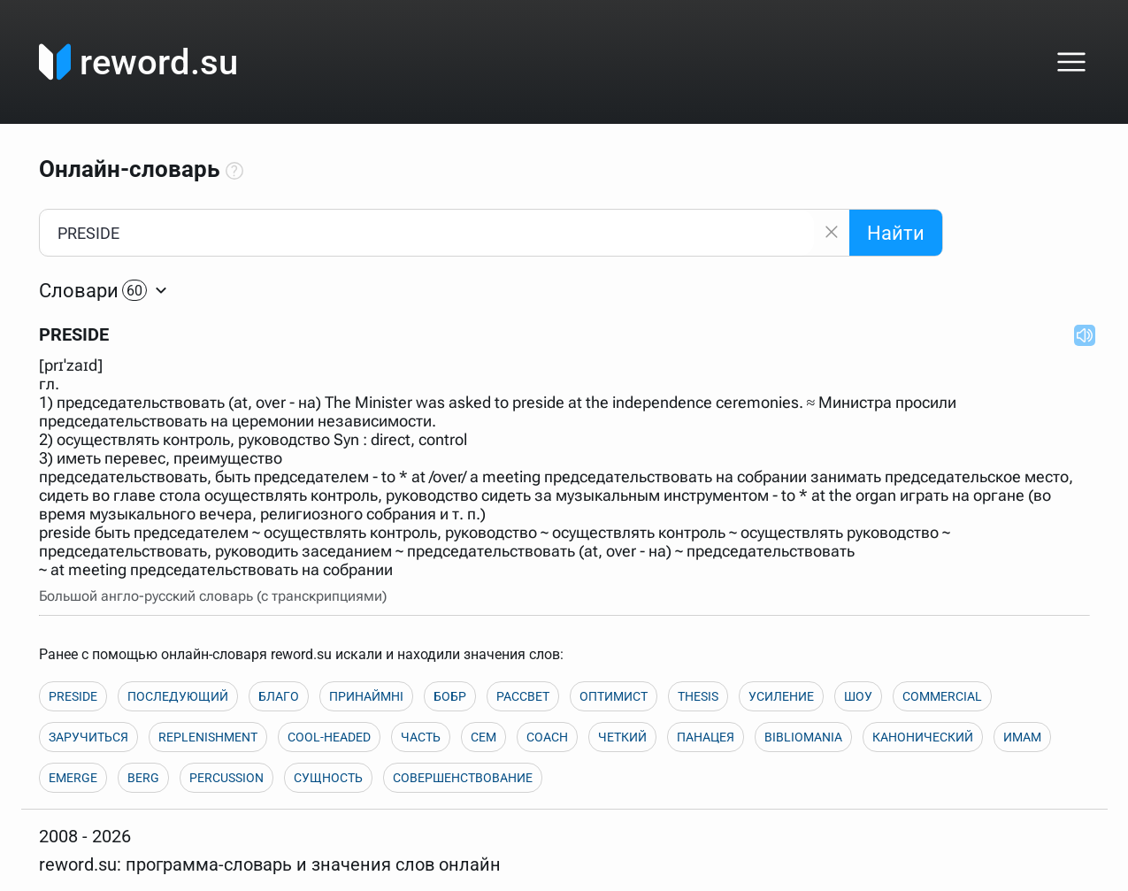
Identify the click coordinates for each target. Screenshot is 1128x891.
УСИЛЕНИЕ (781, 696)
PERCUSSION (226, 778)
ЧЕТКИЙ (622, 737)
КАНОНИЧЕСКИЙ (922, 737)
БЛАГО (278, 696)
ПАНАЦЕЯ (705, 737)
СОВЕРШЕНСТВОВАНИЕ (463, 778)
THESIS (698, 696)
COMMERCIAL (942, 696)
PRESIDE (73, 696)
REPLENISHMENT (207, 737)
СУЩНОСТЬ (328, 778)
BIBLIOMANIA (803, 737)
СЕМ (483, 737)
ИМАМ (1022, 737)
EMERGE (73, 778)
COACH (547, 737)
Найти (896, 233)
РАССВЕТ (522, 696)
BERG (143, 778)
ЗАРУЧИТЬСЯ (88, 737)
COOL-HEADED (329, 737)
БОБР (450, 696)
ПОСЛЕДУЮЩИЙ (177, 696)
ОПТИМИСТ (613, 696)
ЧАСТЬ (421, 737)
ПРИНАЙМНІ (366, 696)
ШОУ (858, 696)
